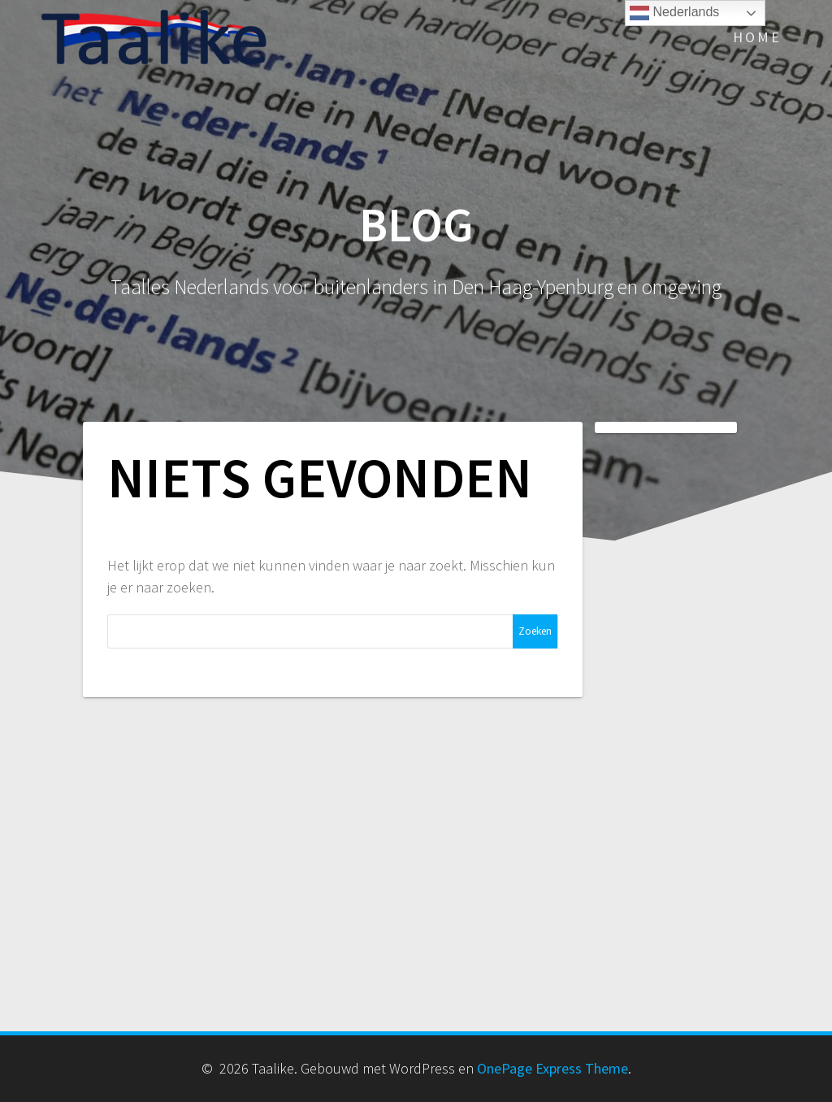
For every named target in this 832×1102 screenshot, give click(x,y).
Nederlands (674, 13)
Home (757, 37)
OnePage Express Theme (552, 1068)
